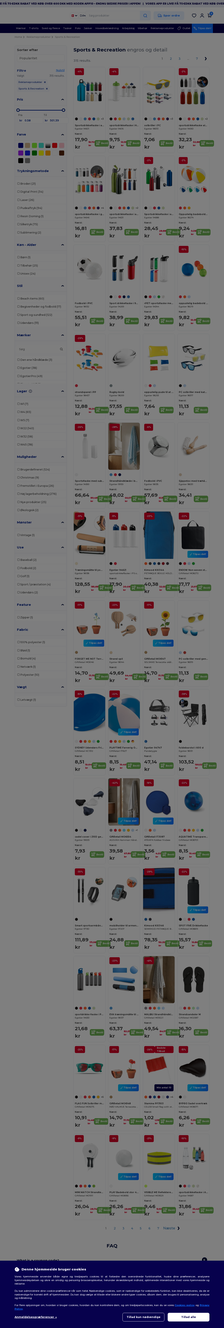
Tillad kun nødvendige (143, 1317)
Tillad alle (188, 1317)
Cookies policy (185, 1305)
